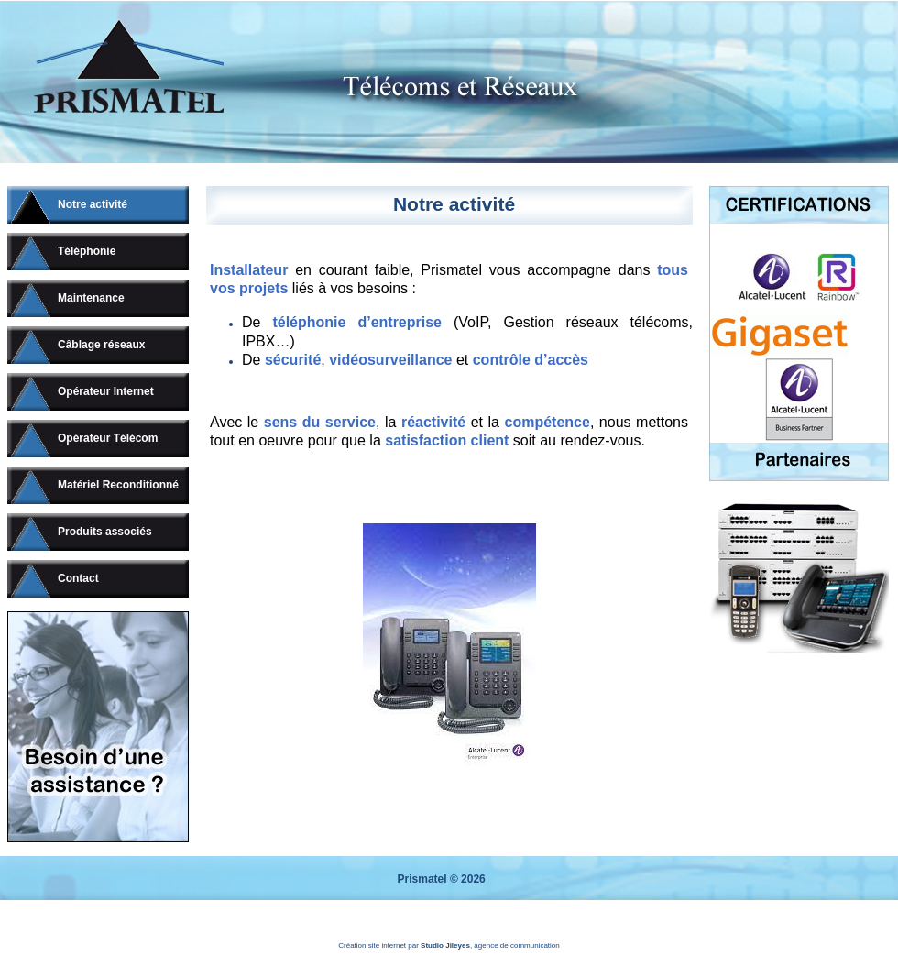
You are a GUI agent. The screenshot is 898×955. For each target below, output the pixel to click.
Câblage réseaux (101, 344)
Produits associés (105, 531)
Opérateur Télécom (108, 438)
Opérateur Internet (106, 391)
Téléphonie (86, 251)
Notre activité (92, 204)
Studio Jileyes (445, 945)
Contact (78, 578)
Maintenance (91, 297)
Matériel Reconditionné (118, 484)
